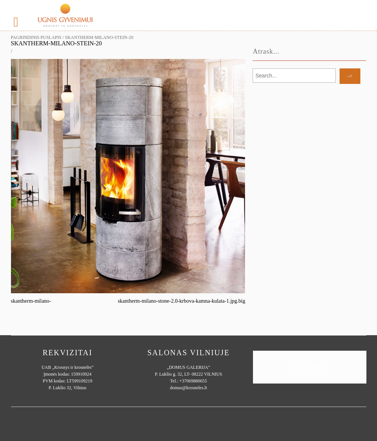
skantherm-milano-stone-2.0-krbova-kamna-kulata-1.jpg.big (181, 301)
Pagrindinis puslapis (36, 37)
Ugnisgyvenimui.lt (309, 367)
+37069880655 (193, 381)
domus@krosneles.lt (188, 387)
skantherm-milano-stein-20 (56, 43)
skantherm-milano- (31, 301)
